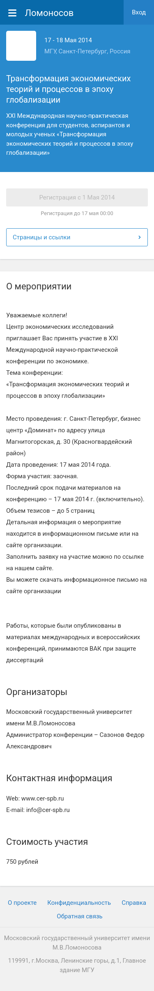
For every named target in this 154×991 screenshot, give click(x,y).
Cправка (134, 902)
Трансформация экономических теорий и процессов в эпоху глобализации (68, 89)
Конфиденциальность (79, 902)
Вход (139, 12)
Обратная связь (79, 916)
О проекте (22, 902)
